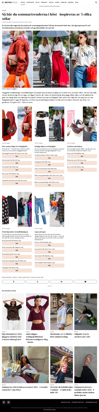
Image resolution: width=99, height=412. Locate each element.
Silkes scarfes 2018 (24, 277)
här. (17, 156)
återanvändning (7, 277)
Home (57, 2)
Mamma (71, 2)
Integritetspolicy (78, 402)
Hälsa (51, 2)
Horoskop (30, 2)
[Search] (96, 2)
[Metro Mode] (11, 2)
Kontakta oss (65, 402)
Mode (23, 2)
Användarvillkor (91, 402)
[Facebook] (4, 402)
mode (4, 11)
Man (76, 2)
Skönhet (44, 2)
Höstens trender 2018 (37, 277)
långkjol (15, 277)
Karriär (64, 2)
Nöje (38, 2)
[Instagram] (8, 402)
